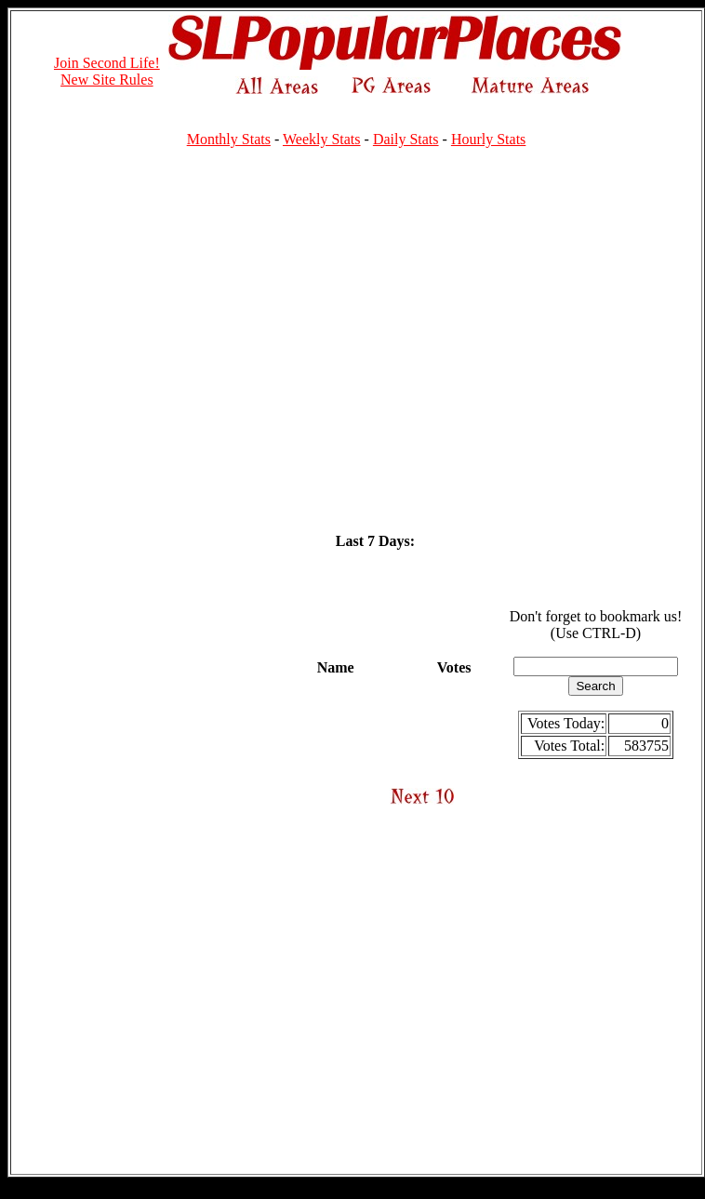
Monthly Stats (229, 139)
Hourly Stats (488, 139)
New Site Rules (106, 79)
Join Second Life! (107, 63)
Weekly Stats (322, 139)
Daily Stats (406, 139)
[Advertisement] (174, 337)
